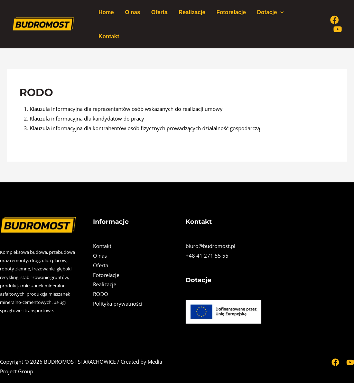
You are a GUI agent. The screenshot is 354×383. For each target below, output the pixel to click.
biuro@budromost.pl (210, 245)
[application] (280, 12)
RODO (100, 293)
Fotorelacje (231, 12)
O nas (132, 12)
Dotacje (270, 12)
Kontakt (109, 36)
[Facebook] (334, 20)
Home (106, 12)
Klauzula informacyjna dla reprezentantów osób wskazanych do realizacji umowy (126, 108)
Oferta (159, 12)
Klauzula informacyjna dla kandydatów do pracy (87, 118)
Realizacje (192, 12)
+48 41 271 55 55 (207, 255)
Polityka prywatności (117, 303)
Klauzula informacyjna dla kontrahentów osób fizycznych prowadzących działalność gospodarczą (145, 128)
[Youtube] (337, 29)
